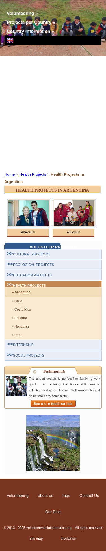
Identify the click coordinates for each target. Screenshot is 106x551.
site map (36, 539)
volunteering (18, 495)
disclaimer (68, 539)
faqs (66, 495)
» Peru (16, 335)
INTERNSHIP (23, 345)
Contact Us (89, 495)
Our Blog (53, 512)
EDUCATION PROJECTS (32, 275)
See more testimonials (53, 403)
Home (9, 174)
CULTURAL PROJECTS (31, 254)
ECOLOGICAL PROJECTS (33, 265)
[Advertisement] (53, 113)
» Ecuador (19, 318)
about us (45, 495)
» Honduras (20, 326)
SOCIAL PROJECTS (28, 355)
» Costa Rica (21, 310)
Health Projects (32, 174)
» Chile (17, 301)
